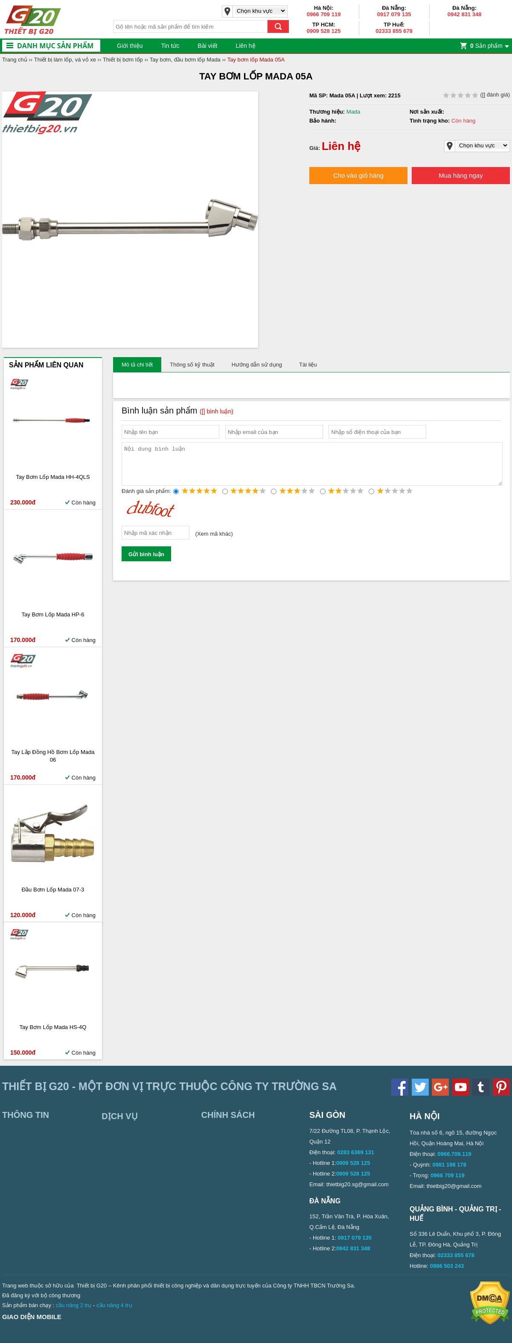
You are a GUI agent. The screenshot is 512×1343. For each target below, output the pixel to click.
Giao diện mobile (31, 1316)
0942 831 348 (465, 14)
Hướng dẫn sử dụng (257, 364)
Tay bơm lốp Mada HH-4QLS (53, 477)
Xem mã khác (214, 541)
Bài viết (207, 45)
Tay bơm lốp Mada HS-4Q (53, 1027)
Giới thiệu (130, 45)
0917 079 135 (394, 14)
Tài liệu (308, 364)
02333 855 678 (394, 31)
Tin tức (170, 45)
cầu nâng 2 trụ (74, 1305)
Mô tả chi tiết (137, 364)
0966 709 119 (324, 14)
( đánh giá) (476, 94)
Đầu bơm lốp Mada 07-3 (53, 889)
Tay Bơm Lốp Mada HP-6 (53, 614)
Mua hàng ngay (461, 175)
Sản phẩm (486, 45)
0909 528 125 (324, 31)
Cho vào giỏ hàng (358, 175)
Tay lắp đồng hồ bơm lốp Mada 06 (52, 756)
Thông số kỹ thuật (192, 364)
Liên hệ (245, 45)
